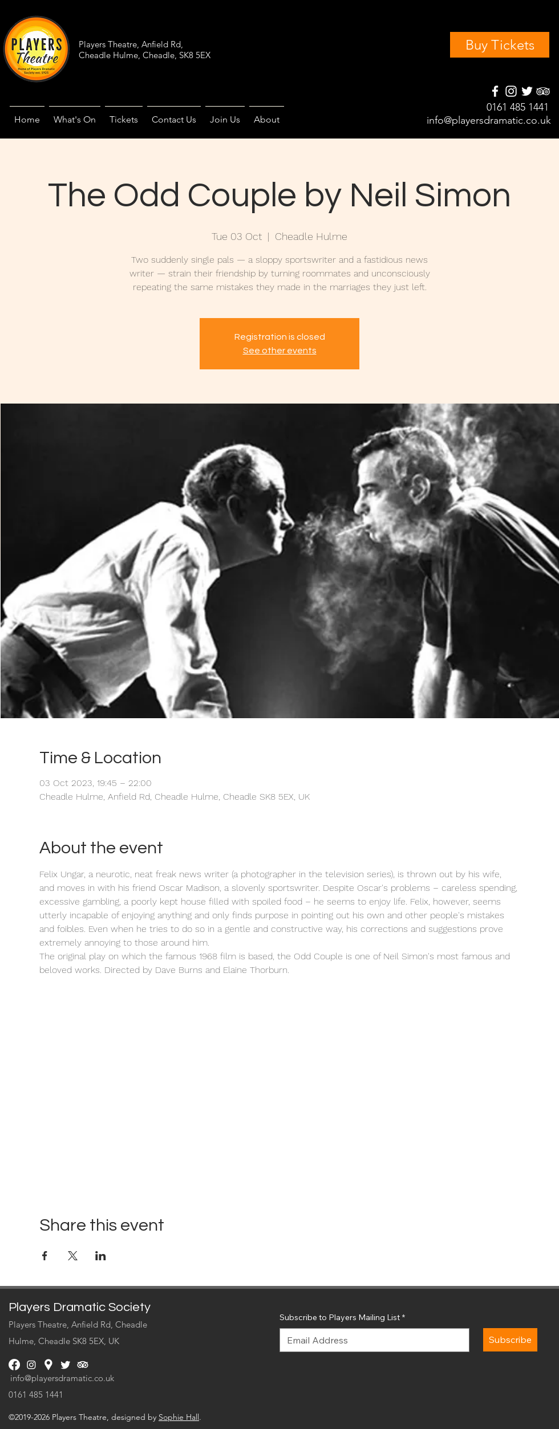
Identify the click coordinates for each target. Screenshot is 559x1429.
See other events (280, 350)
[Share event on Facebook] (44, 1255)
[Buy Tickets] (499, 45)
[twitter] (65, 1364)
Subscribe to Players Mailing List (342, 1318)
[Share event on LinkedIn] (100, 1255)
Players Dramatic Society (80, 1307)
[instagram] (511, 91)
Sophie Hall (179, 1417)
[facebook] (495, 91)
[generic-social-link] (543, 91)
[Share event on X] (72, 1255)
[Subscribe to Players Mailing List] (371, 1340)
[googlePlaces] (527, 91)
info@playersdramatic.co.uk (489, 120)
